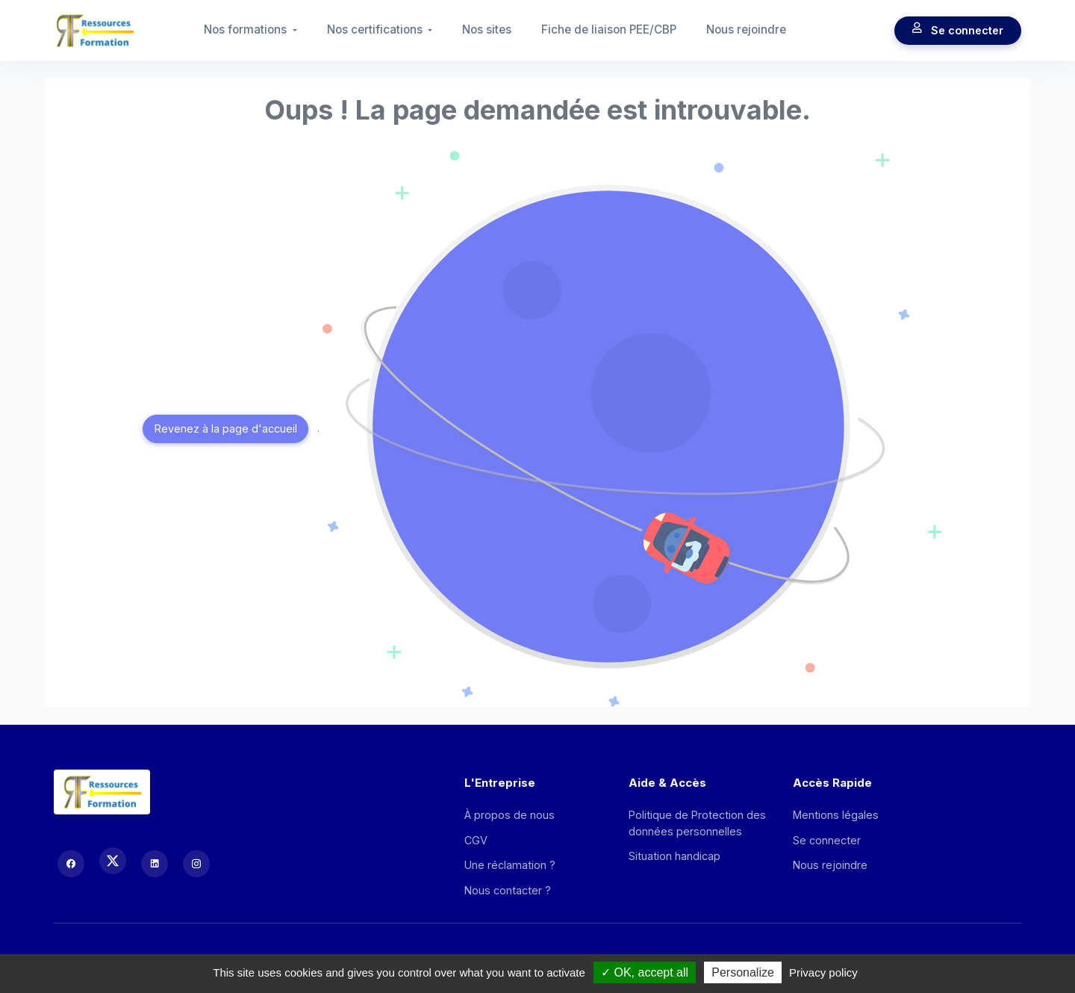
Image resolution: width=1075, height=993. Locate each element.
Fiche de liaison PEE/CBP (608, 29)
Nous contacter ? (507, 890)
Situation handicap (674, 856)
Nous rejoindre (746, 29)
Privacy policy (823, 972)
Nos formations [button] (247, 29)
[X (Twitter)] (112, 860)
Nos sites (486, 29)
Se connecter (957, 30)
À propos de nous (509, 814)
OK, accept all (644, 972)
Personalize (742, 972)
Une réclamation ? (509, 865)
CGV (475, 840)
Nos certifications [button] (376, 29)
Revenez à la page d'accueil (226, 428)
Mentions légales (836, 814)
